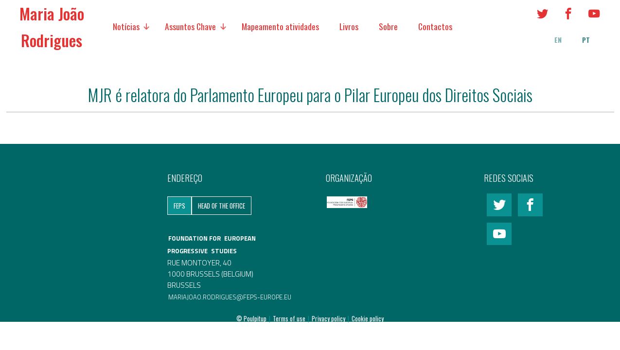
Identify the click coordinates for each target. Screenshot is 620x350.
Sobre (388, 26)
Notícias (126, 26)
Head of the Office (221, 205)
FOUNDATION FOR (195, 238)
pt (586, 40)
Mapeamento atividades (280, 26)
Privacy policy (329, 318)
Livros (348, 26)
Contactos (435, 26)
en (558, 40)
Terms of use (290, 318)
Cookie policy (368, 318)
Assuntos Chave (190, 26)
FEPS (179, 205)
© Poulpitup (251, 318)
